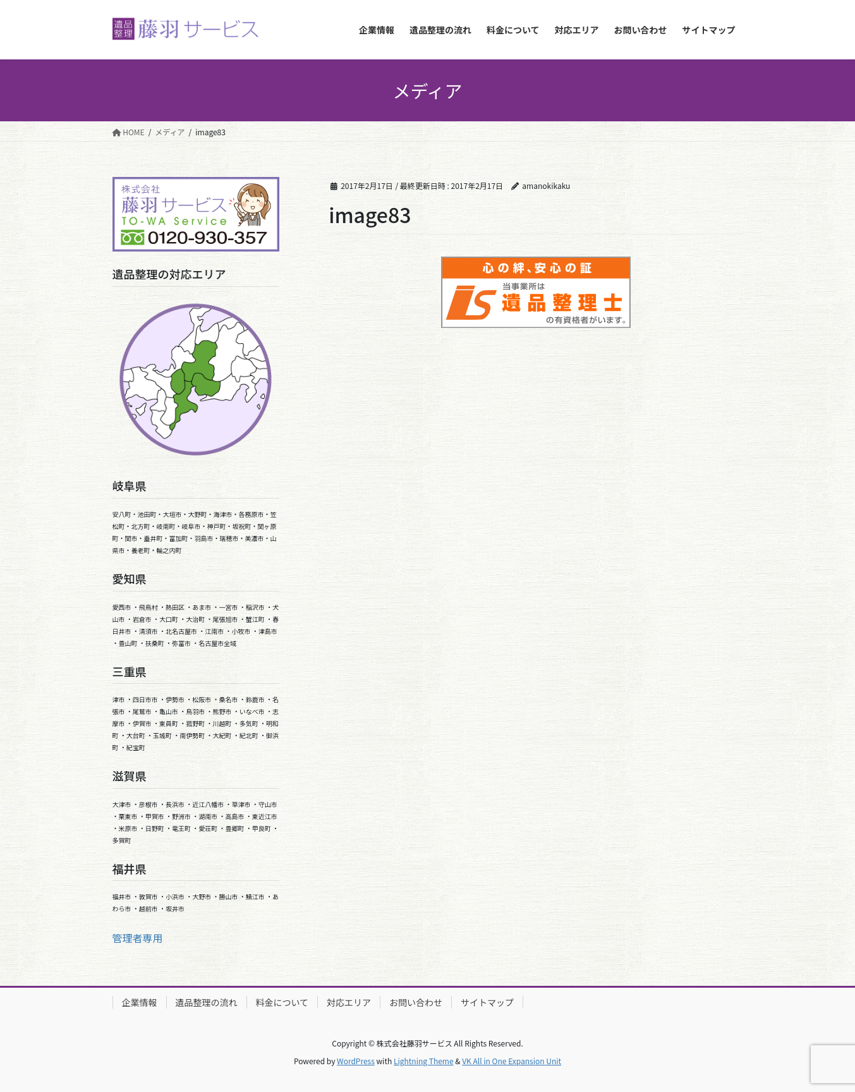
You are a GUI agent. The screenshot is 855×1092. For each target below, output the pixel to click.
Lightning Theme (424, 1060)
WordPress (356, 1060)
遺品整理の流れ (207, 1002)
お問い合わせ (415, 1002)
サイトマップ (487, 1002)
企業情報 (139, 1002)
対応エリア (349, 1002)
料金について (282, 1002)
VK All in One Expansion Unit (511, 1060)
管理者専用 (137, 937)
